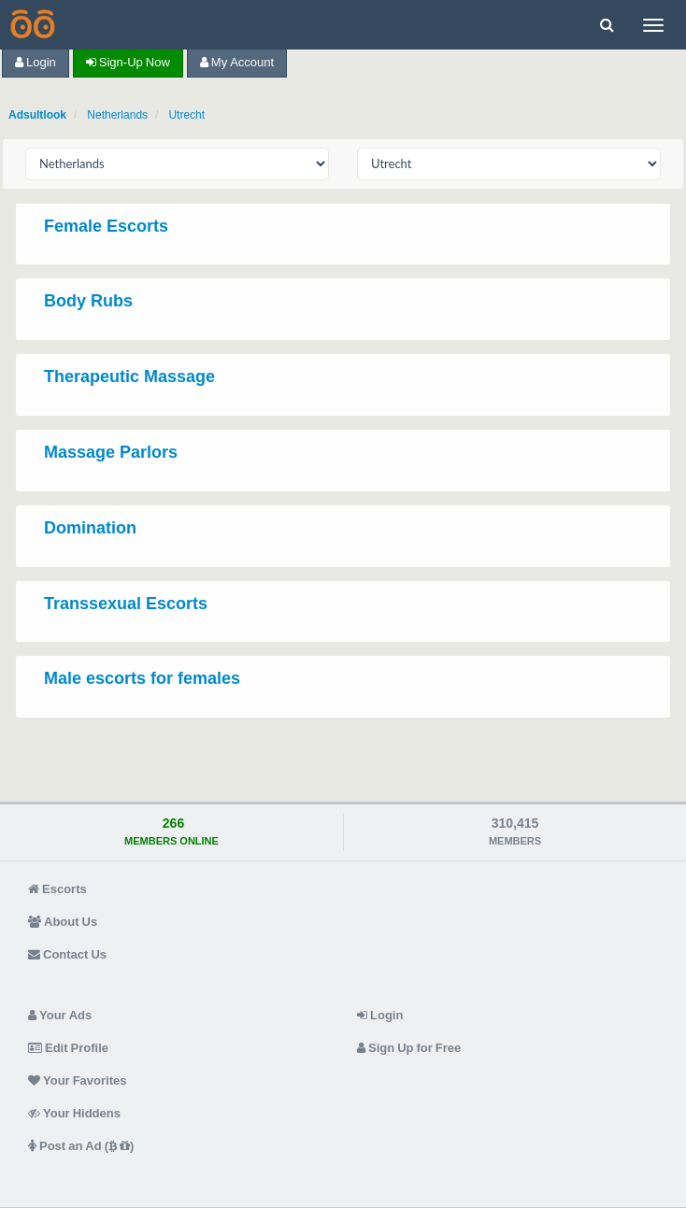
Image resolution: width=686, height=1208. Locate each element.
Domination (90, 527)
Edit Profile (68, 1048)
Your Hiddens (74, 1113)
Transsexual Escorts (125, 603)
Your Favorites (77, 1080)
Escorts (57, 889)
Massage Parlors (111, 452)
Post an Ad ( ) (81, 1146)
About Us (62, 922)
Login (35, 62)
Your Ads (60, 1015)
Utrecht (186, 115)
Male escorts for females (142, 678)
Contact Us (67, 954)
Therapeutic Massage (129, 376)
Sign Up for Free (409, 1048)
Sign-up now (128, 62)
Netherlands (117, 115)
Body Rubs (88, 300)
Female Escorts (106, 226)
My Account (237, 62)
